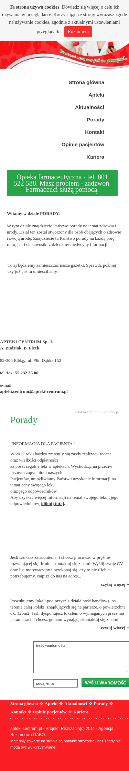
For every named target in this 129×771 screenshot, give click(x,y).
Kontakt (18, 711)
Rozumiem (78, 31)
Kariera (80, 711)
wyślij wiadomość (105, 683)
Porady (101, 703)
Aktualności (75, 703)
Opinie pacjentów (50, 711)
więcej (93, 7)
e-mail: (7, 385)
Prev (8, 34)
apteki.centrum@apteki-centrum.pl (34, 391)
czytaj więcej (115, 584)
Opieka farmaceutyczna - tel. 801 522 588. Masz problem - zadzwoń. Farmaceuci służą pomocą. (62, 183)
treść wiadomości (81, 657)
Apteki (51, 703)
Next (120, 34)
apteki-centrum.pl (88, 412)
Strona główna (24, 703)
